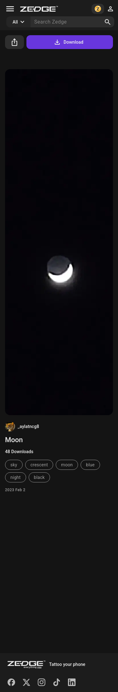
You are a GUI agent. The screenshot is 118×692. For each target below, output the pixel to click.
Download (68, 42)
